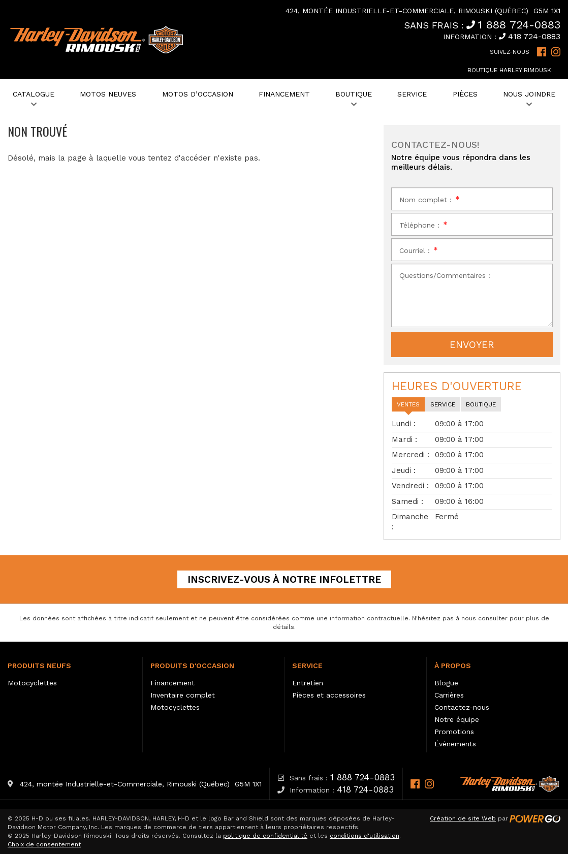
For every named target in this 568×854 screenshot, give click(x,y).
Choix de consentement (44, 844)
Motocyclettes (32, 683)
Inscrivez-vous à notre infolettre (284, 579)
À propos (452, 665)
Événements (455, 744)
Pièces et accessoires (329, 695)
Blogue (446, 683)
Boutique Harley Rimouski (510, 70)
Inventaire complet (182, 695)
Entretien (307, 683)
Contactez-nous (461, 707)
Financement (172, 683)
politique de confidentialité (265, 835)
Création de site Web (463, 818)
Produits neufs (39, 665)
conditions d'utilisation (364, 835)
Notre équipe (456, 719)
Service (307, 665)
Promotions (454, 732)
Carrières (449, 695)
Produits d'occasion (192, 665)
